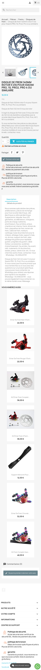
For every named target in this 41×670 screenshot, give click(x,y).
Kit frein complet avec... (20, 552)
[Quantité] (4, 141)
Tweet (17, 152)
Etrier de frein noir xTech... (20, 320)
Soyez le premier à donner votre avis (20, 573)
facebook (5, 667)
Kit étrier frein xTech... (20, 436)
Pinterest (23, 152)
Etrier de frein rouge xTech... (20, 358)
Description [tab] (11, 199)
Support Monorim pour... (20, 475)
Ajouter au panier (23, 141)
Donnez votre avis (11, 159)
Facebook (3, 590)
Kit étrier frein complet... (20, 397)
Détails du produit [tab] (14, 203)
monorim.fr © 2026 (9, 663)
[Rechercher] (20, 10)
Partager (12, 152)
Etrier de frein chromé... (20, 513)
